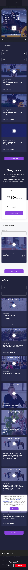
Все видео (14, 271)
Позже (8, 565)
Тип (2, 291)
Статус (3, 56)
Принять (14, 508)
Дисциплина (4, 50)
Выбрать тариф (14, 213)
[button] (12, 220)
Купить (20, 565)
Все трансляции (14, 158)
